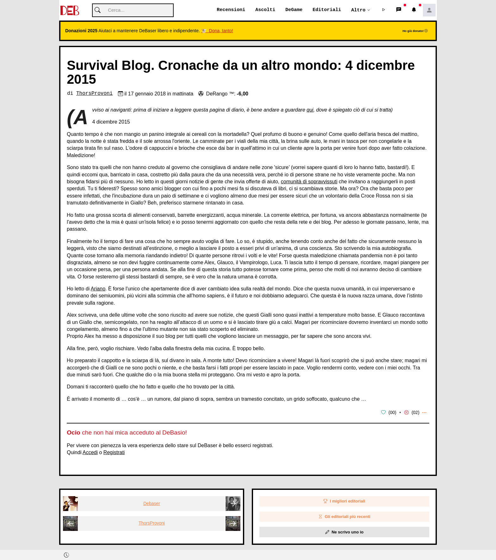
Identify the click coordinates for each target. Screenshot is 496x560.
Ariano (98, 289)
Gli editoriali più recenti (344, 516)
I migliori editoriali (344, 501)
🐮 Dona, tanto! (217, 30)
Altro (358, 10)
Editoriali (327, 10)
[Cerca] (133, 10)
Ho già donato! (415, 31)
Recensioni (231, 10)
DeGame (293, 10)
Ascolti (265, 10)
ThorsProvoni (94, 93)
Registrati (114, 452)
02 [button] (415, 412)
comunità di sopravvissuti (309, 182)
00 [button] (392, 412)
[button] (383, 10)
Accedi (90, 452)
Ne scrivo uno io (344, 532)
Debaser (151, 503)
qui (310, 110)
